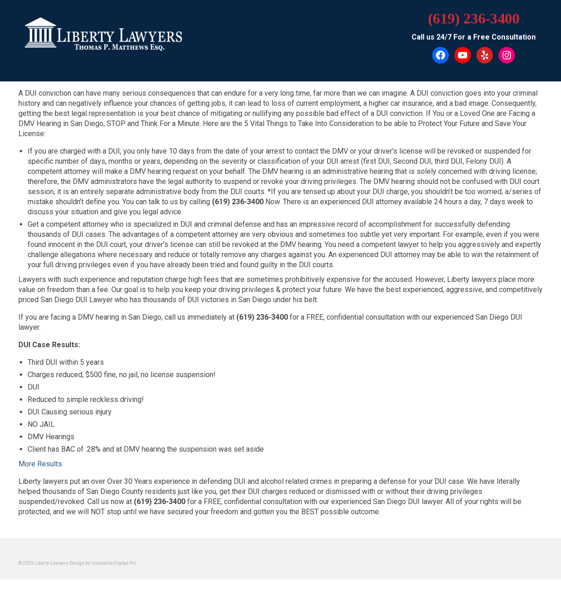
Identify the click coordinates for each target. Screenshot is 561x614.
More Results (40, 463)
